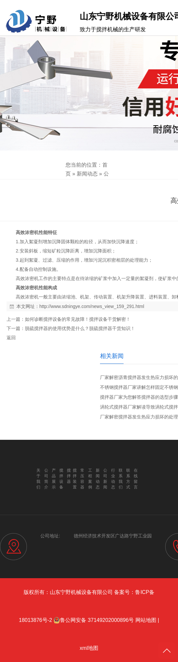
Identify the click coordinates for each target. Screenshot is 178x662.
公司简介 (46, 478)
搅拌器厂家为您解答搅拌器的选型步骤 (139, 397)
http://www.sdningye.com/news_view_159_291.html (91, 306)
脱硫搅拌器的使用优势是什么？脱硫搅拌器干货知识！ (80, 328)
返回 (11, 337)
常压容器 (82, 478)
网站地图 (145, 620)
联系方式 (128, 478)
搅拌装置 (75, 478)
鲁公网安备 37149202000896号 (93, 620)
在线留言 (136, 478)
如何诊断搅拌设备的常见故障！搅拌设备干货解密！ (77, 319)
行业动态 (113, 478)
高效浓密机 (27, 232)
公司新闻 (105, 478)
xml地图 (89, 648)
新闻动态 (87, 174)
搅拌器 (69, 476)
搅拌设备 (61, 478)
